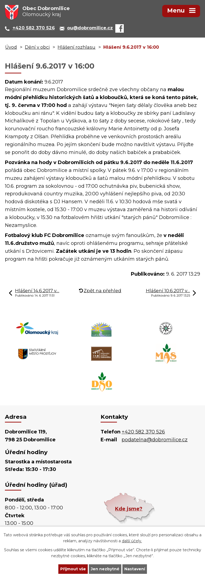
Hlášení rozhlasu (76, 47)
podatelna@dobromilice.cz (155, 440)
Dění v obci (37, 47)
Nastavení (134, 568)
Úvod (11, 47)
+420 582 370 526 (143, 432)
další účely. (132, 541)
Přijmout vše (73, 568)
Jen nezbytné (105, 568)
